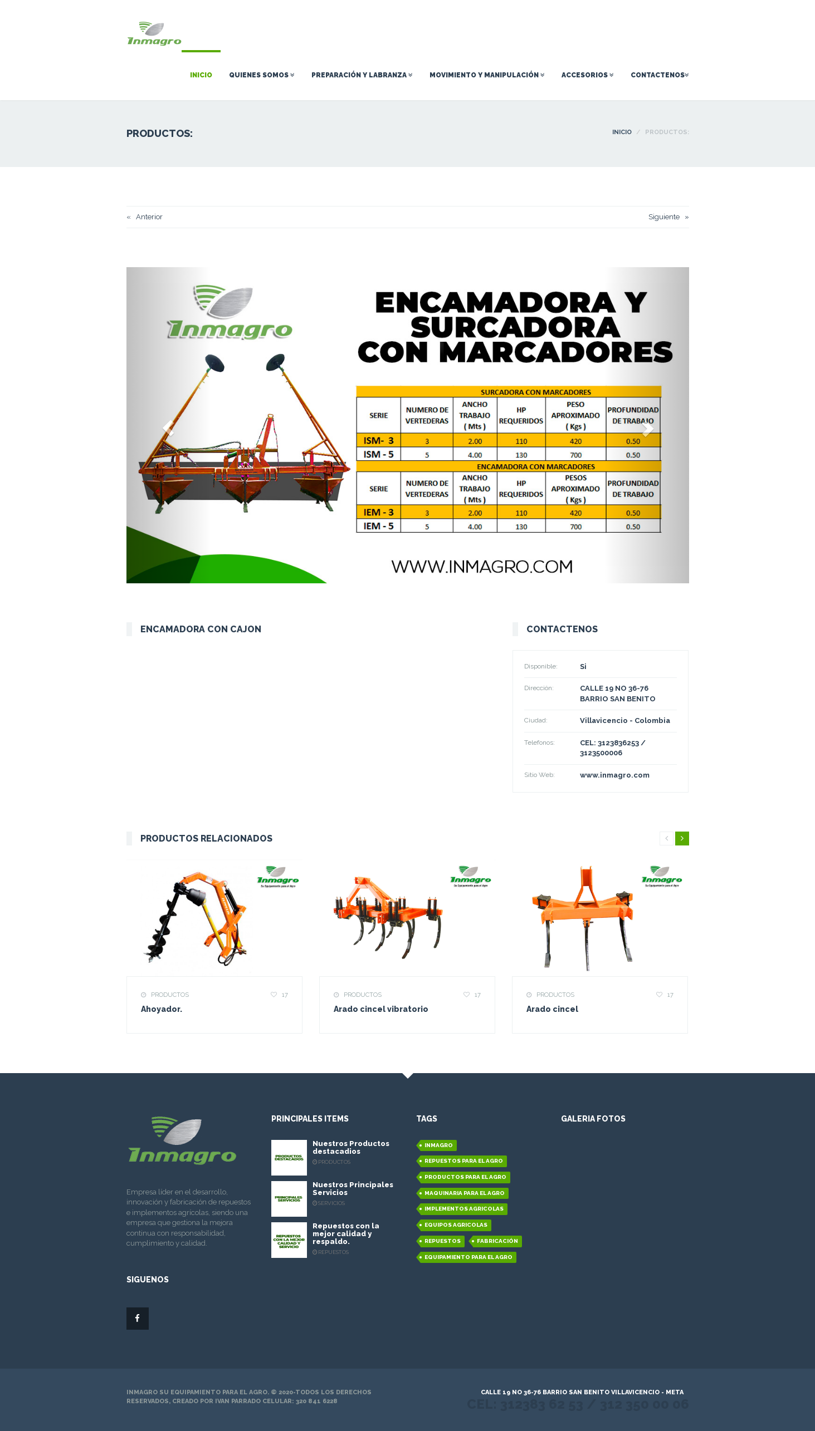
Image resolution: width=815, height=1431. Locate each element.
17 (283, 995)
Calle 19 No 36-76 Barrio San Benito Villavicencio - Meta (582, 1392)
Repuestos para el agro (463, 1161)
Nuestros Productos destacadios (351, 1147)
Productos (168, 995)
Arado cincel (552, 1009)
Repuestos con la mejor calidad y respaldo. (346, 1234)
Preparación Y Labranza (362, 75)
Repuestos (442, 1241)
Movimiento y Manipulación (487, 75)
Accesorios (588, 75)
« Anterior (144, 217)
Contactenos (660, 75)
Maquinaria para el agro (464, 1193)
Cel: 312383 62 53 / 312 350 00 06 (578, 1404)
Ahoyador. (161, 1009)
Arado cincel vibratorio (381, 1009)
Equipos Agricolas (455, 1225)
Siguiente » (668, 217)
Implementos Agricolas (464, 1209)
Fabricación (497, 1241)
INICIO (622, 132)
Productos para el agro (465, 1177)
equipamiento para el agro (468, 1257)
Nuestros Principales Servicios (353, 1189)
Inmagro (438, 1145)
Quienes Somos (262, 75)
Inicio (201, 75)
